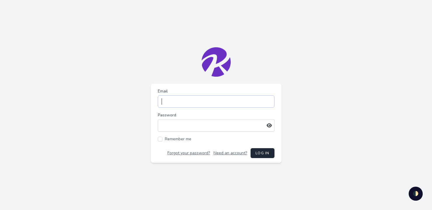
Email (163, 91)
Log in (262, 153)
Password (167, 115)
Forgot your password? (188, 153)
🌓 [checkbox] (416, 193)
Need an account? (230, 153)
